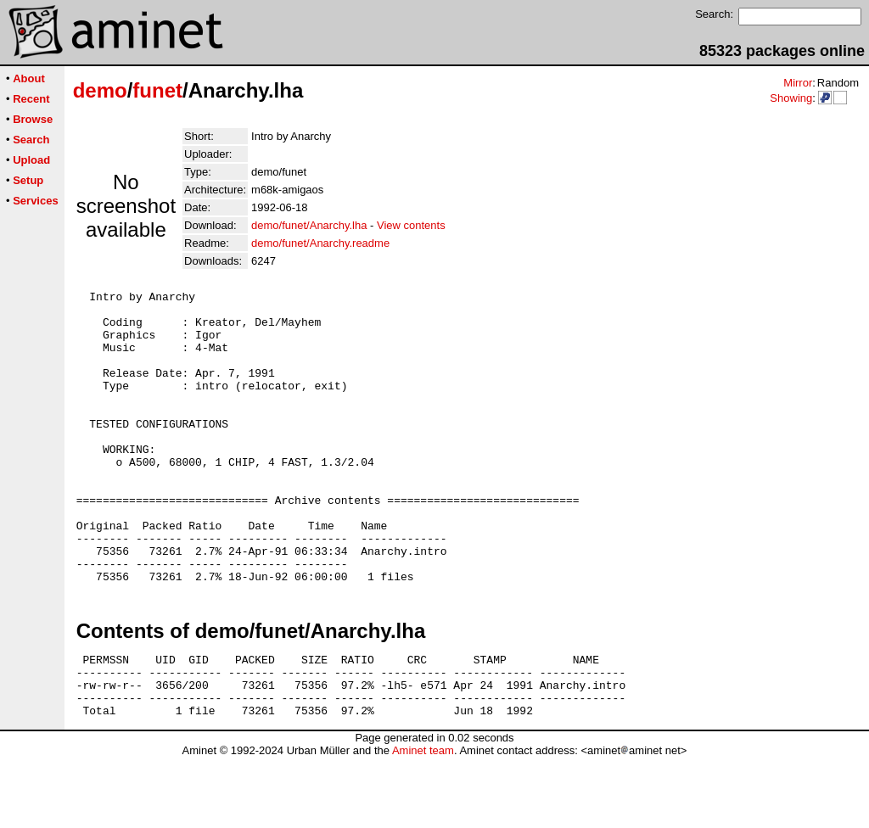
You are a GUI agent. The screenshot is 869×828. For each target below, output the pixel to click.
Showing (791, 98)
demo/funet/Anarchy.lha (309, 225)
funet (157, 90)
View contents (411, 225)
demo (100, 90)
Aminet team (423, 821)
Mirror (797, 82)
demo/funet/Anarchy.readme (320, 243)
